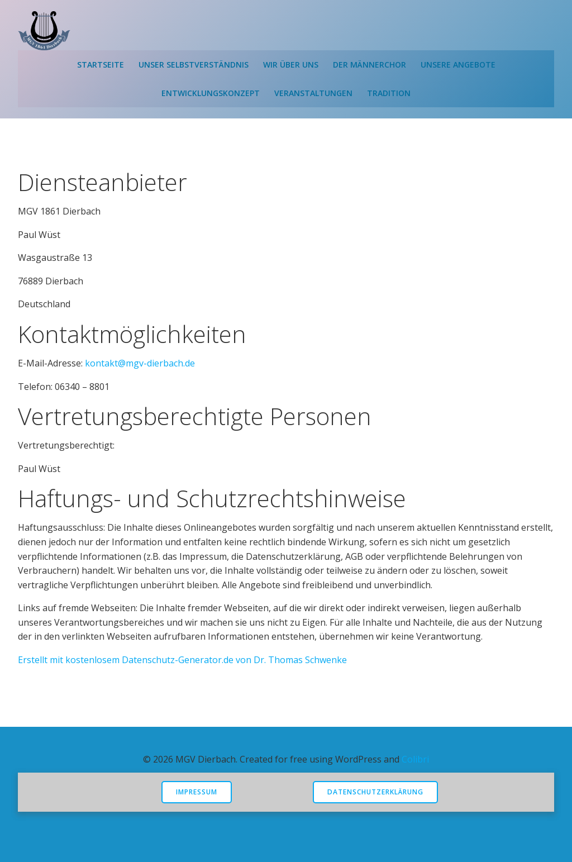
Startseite (100, 64)
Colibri (415, 759)
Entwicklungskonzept (210, 93)
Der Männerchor (369, 64)
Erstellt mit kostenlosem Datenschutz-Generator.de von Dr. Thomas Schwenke (182, 660)
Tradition (389, 93)
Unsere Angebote (458, 64)
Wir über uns (290, 64)
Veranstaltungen (313, 93)
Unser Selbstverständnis (194, 64)
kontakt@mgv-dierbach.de (140, 363)
